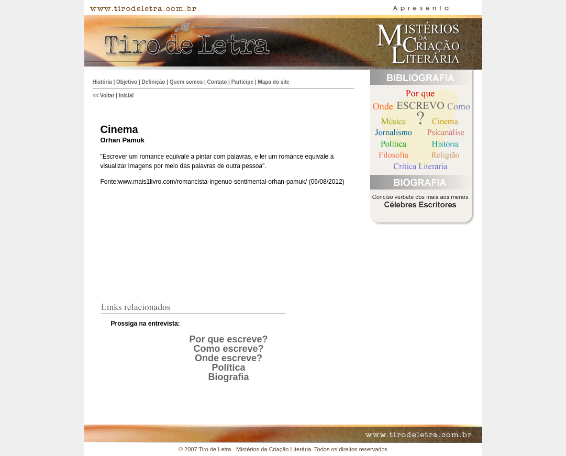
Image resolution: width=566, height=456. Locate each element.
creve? (252, 339)
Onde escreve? (228, 358)
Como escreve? (228, 348)
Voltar (107, 95)
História (102, 82)
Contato (217, 82)
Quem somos (186, 82)
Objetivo (126, 82)
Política (228, 367)
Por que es (213, 339)
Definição (153, 82)
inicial (126, 95)
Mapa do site (274, 82)
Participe (242, 82)
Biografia (228, 377)
